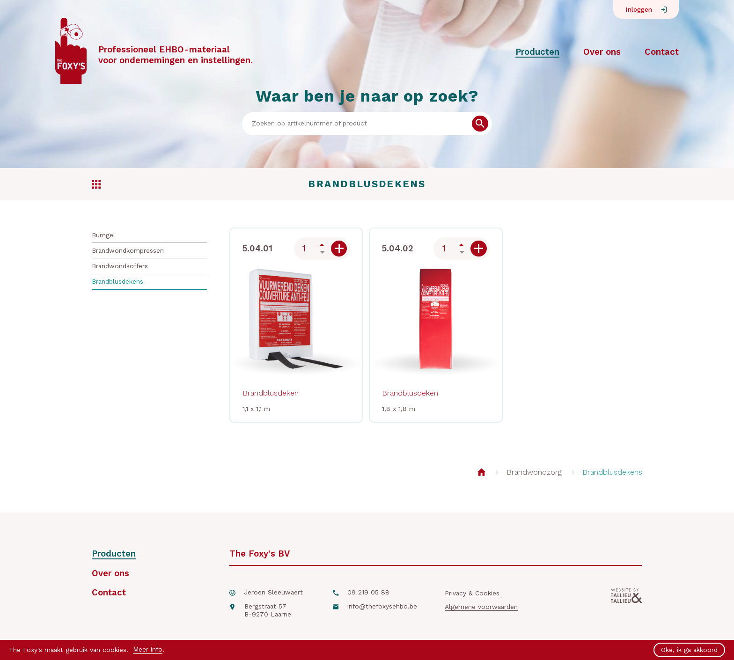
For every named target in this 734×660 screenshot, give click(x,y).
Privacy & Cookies (472, 593)
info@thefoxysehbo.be (382, 606)
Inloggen (638, 9)
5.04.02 (397, 248)
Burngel (103, 235)
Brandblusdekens (117, 281)
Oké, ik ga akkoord (689, 649)
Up (322, 245)
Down (322, 252)
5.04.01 (257, 248)
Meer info (147, 649)
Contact (662, 52)
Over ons (602, 52)
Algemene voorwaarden (481, 606)
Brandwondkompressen (128, 250)
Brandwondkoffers (120, 266)
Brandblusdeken (270, 393)
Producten (537, 52)
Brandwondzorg (534, 472)
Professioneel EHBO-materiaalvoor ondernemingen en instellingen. (175, 54)
